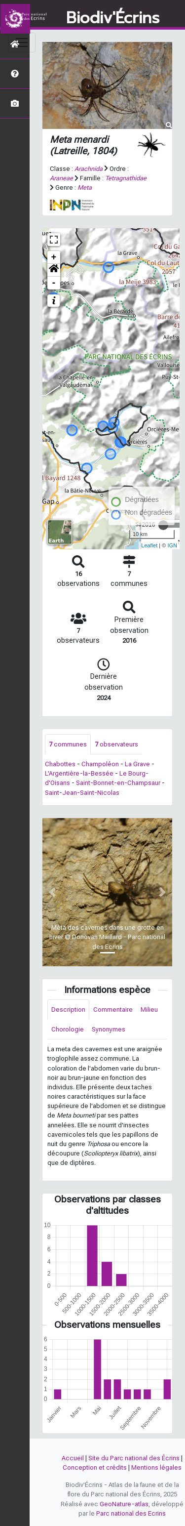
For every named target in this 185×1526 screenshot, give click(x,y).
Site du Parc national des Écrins (134, 1458)
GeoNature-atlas (124, 1504)
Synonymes (108, 1029)
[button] (53, 270)
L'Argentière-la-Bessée (79, 773)
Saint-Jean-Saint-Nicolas (82, 792)
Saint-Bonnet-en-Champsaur (118, 782)
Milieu (149, 1009)
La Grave (137, 764)
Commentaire (113, 1009)
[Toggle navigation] (22, 42)
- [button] (54, 283)
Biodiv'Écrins (112, 18)
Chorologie (67, 1029)
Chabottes (60, 764)
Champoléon (100, 764)
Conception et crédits (95, 1467)
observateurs (116, 744)
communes (68, 744)
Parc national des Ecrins (131, 1513)
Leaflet (149, 545)
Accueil (73, 1458)
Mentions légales (156, 1467)
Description (68, 1009)
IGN (172, 545)
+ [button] (54, 257)
